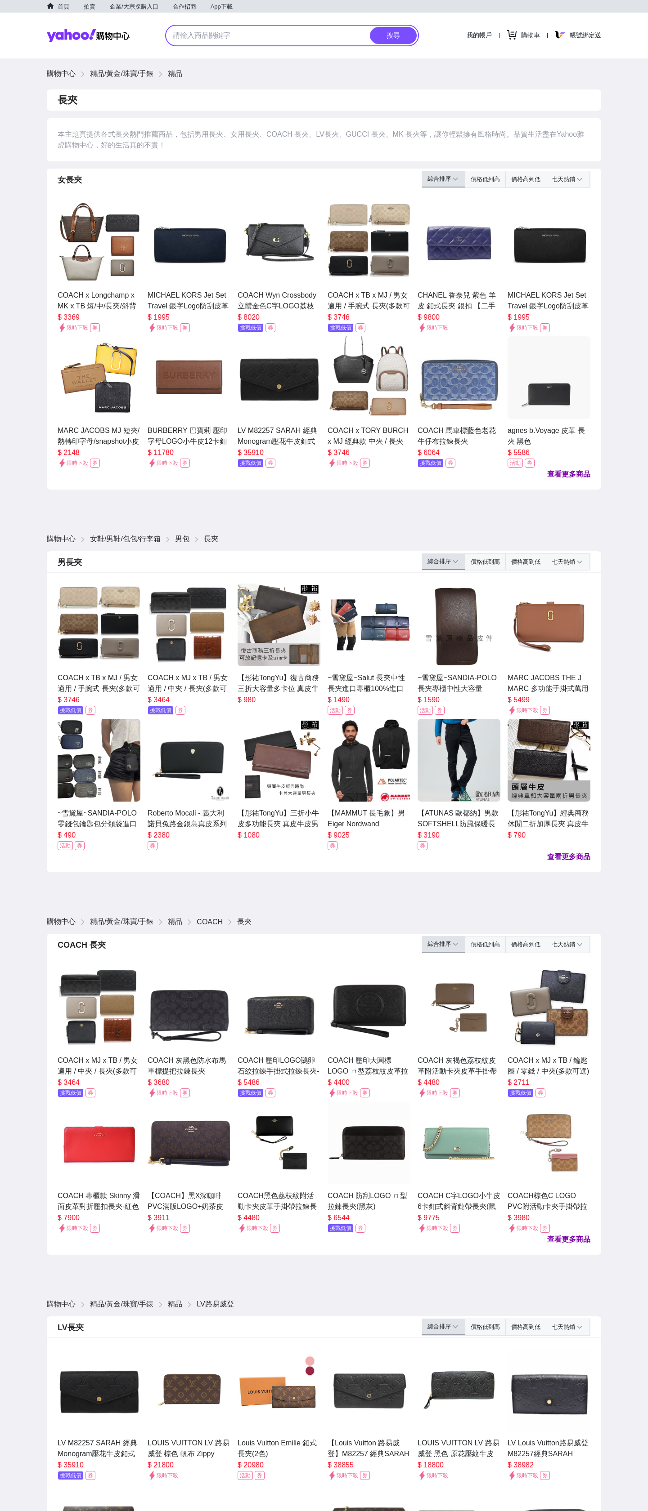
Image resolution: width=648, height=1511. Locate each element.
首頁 (63, 6)
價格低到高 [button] (485, 179)
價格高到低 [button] (525, 179)
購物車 (530, 35)
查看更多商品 (568, 474)
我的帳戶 (479, 35)
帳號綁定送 (585, 35)
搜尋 (393, 35)
